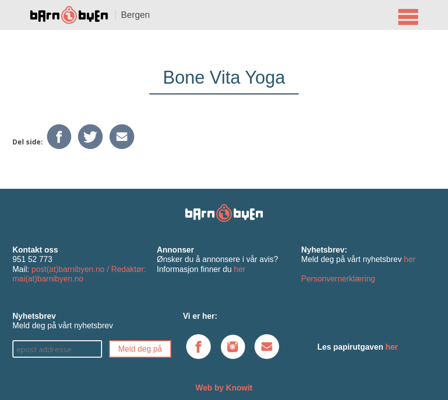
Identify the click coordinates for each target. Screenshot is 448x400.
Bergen (135, 15)
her (239, 269)
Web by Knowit (224, 388)
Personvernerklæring (338, 278)
